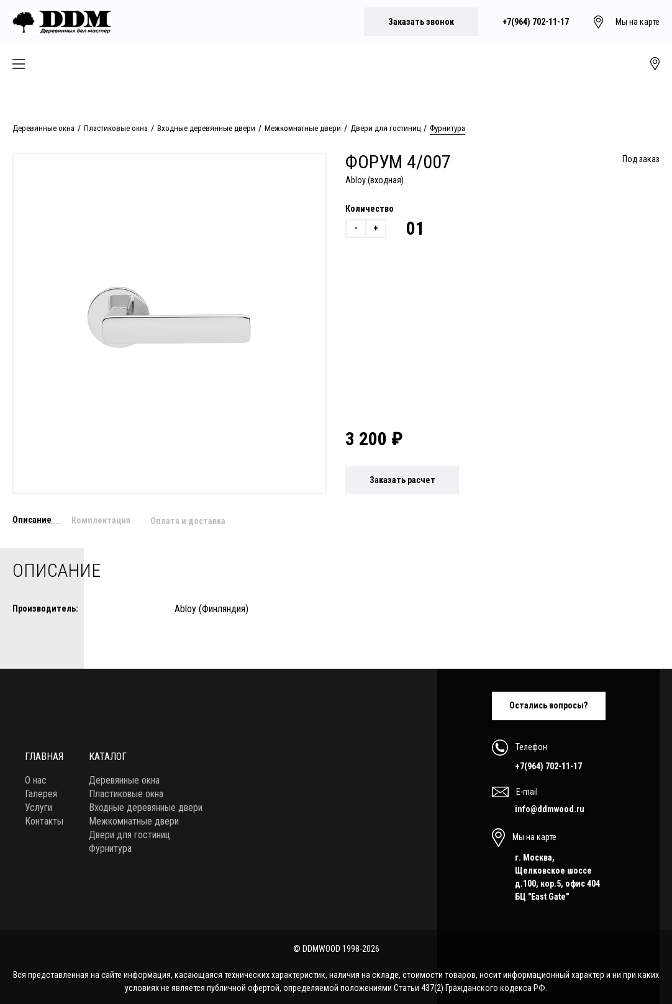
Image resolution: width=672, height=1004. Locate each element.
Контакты (44, 818)
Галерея (41, 791)
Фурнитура (447, 128)
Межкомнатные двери (303, 128)
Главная (44, 753)
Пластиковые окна (116, 128)
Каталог (108, 753)
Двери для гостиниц (385, 128)
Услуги (38, 804)
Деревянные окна (43, 128)
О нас (36, 777)
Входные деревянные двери (206, 128)
